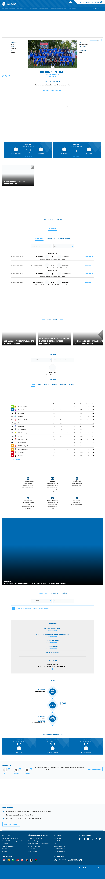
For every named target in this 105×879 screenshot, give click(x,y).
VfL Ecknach (20, 416)
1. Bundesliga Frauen (59, 849)
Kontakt (4, 851)
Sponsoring (5, 843)
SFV (3, 867)
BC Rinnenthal (21, 426)
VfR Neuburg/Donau (22, 410)
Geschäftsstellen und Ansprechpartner (12, 841)
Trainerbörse (31, 849)
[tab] (39, 239)
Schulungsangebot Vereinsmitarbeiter (38, 843)
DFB (7, 867)
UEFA (11, 867)
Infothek (88, 2)
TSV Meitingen (21, 413)
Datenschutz (92, 867)
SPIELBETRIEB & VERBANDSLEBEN (40, 9)
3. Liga (55, 843)
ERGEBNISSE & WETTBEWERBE (10, 9)
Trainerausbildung (33, 841)
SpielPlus (81, 2)
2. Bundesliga (57, 841)
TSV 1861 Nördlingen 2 (23, 446)
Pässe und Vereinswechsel (35, 838)
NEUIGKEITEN (24, 9)
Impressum (100, 867)
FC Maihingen (20, 456)
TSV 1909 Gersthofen (22, 406)
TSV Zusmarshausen (22, 429)
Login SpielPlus (32, 851)
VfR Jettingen (20, 423)
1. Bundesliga (57, 838)
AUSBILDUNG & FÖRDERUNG (59, 9)
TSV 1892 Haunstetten (22, 419)
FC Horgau (20, 436)
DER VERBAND (73, 9)
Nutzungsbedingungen (81, 867)
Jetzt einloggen (96, 2)
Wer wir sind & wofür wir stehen (11, 838)
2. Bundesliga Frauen (59, 851)
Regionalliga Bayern (59, 846)
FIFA (16, 867)
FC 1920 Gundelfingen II (23, 449)
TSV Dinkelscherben (22, 442)
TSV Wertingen (21, 452)
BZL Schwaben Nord (83, 44)
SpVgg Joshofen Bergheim (23, 439)
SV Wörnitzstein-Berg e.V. (23, 433)
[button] (3, 76)
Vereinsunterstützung (8, 846)
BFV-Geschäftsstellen (34, 846)
